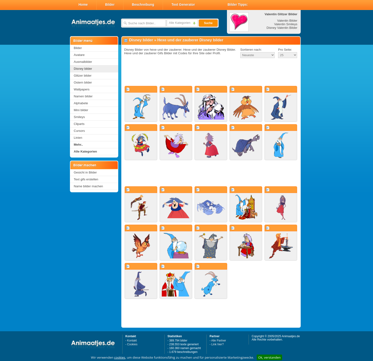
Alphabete (81, 103)
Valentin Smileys (285, 24)
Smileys (79, 117)
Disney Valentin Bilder (282, 28)
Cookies (132, 344)
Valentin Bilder (287, 20)
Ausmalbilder (83, 62)
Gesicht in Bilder (85, 172)
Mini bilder (81, 110)
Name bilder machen (88, 186)
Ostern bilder (83, 82)
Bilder (110, 4)
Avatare (79, 55)
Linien (78, 137)
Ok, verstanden (269, 357)
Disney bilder (83, 68)
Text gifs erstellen (86, 179)
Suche (208, 23)
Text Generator (183, 4)
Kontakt (132, 340)
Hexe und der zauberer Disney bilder (190, 40)
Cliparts (79, 124)
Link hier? (217, 344)
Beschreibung (143, 4)
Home (83, 4)
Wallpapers (81, 89)
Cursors (79, 131)
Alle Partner (218, 340)
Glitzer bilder (83, 75)
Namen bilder (83, 96)
